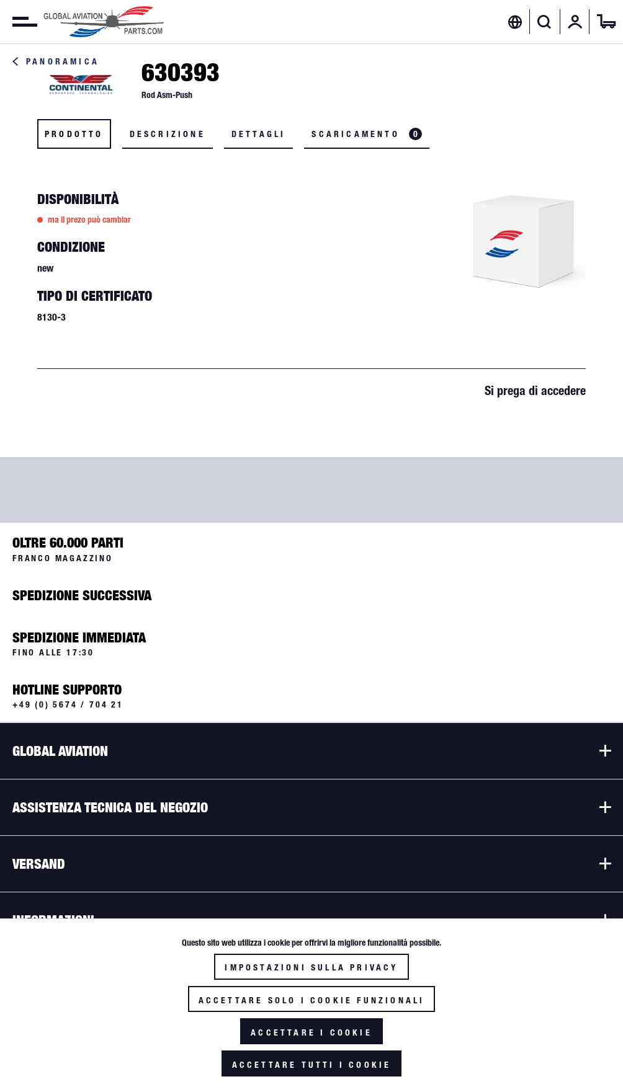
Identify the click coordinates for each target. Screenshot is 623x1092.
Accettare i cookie (311, 1032)
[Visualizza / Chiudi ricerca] (544, 21)
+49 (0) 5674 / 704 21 (67, 704)
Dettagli (258, 134)
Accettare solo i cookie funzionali (312, 1000)
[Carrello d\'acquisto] (606, 21)
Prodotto (74, 134)
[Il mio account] (575, 21)
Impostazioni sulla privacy (311, 967)
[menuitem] (18, 22)
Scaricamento (367, 134)
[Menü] (18, 22)
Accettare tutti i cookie (312, 1065)
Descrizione (167, 134)
